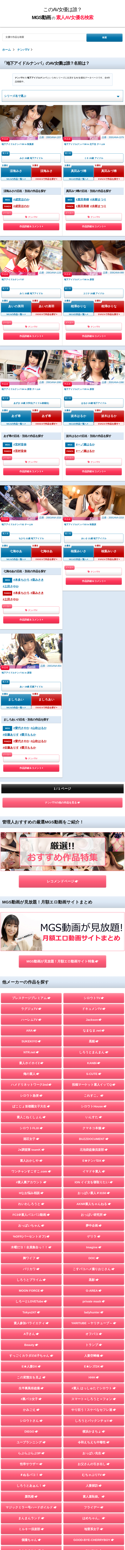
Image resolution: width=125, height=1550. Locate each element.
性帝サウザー (31, 1425)
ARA (31, 992)
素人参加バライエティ (31, 1284)
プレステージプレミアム (31, 959)
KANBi (93, 1024)
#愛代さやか (21, 728)
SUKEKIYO (31, 1002)
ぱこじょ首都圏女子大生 (31, 1068)
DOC (93, 1219)
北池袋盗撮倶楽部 (94, 1111)
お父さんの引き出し (94, 1425)
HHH (93, 1338)
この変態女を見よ (31, 1338)
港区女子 (31, 1100)
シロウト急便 (31, 1057)
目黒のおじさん (94, 1544)
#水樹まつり (98, 199)
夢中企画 (94, 1187)
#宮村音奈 (20, 444)
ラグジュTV (31, 970)
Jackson (94, 981)
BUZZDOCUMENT (93, 1100)
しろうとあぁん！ (31, 1447)
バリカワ (31, 1230)
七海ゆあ (16, 551)
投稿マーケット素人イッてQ (93, 1046)
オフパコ (93, 1295)
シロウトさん (31, 1382)
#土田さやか (11, 586)
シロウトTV (94, 959)
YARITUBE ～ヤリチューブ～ (93, 1284)
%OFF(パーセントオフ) (31, 1198)
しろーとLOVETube (31, 1263)
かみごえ (31, 1371)
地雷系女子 (93, 1490)
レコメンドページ (62, 881)
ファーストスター (31, 1534)
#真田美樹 (82, 199)
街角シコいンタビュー (93, 1534)
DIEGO (31, 1393)
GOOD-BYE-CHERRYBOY (93, 1501)
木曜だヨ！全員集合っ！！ (31, 1208)
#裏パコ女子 (31, 1360)
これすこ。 (93, 1057)
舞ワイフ (31, 1219)
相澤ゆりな (78, 306)
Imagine (93, 1208)
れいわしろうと (31, 1165)
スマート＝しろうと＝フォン (93, 1360)
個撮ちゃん (31, 1501)
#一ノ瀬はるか (85, 444)
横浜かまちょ (93, 1393)
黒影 (94, 1241)
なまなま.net (94, 992)
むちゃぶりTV (94, 1436)
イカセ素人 (31, 1523)
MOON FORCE (31, 1252)
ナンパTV (31, 217)
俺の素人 (31, 1035)
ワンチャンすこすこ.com (31, 1133)
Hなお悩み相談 (31, 1154)
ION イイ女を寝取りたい (94, 1143)
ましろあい (16, 699)
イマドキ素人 (93, 1133)
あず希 (16, 416)
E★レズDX (93, 1328)
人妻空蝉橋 (93, 1317)
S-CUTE (93, 1035)
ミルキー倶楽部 (31, 1490)
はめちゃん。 (93, 1479)
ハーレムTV (31, 981)
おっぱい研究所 (94, 1176)
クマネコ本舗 (93, 1089)
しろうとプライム (31, 1241)
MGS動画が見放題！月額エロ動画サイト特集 (63, 923)
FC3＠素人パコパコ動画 (31, 1176)
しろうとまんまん (93, 1013)
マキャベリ (94, 1523)
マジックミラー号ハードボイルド (31, 1469)
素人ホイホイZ (31, 1024)
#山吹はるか (39, 728)
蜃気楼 (31, 1458)
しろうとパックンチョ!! (94, 1382)
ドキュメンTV (93, 970)
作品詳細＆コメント (31, 227)
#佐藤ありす (11, 734)
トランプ (93, 1306)
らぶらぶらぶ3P (31, 1414)
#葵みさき (37, 579)
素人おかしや (31, 1122)
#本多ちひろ (21, 579)
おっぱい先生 (93, 1414)
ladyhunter (93, 1273)
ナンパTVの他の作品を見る (62, 802)
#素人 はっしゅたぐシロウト (94, 1349)
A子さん (31, 1295)
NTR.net (31, 1013)
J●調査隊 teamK (31, 1111)
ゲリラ (93, 1198)
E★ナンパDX (93, 1122)
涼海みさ (16, 171)
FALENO (94, 1512)
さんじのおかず (31, 1512)
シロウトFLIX (31, 1089)
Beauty (31, 1306)
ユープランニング (31, 1403)
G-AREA (94, 1252)
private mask (94, 1263)
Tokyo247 (31, 1273)
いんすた (93, 1078)
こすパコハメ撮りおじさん (94, 1230)
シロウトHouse (94, 1068)
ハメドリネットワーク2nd (31, 1046)
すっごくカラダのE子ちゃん (31, 1317)
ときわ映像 (31, 1544)
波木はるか (78, 416)
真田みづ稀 (78, 171)
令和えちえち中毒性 (94, 1403)
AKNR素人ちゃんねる (94, 1165)
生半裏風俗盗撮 (31, 1349)
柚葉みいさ (78, 551)
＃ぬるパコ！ (31, 1436)
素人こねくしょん (31, 1078)
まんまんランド (31, 1479)
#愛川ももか (28, 734)
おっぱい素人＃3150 (94, 1154)
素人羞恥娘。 (94, 1458)
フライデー (93, 1469)
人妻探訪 (94, 1447)
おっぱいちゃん (31, 1187)
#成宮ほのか (21, 199)
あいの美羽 (16, 306)
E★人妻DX (31, 1328)
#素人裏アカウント (31, 1143)
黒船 (94, 1002)
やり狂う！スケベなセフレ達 (93, 1371)
